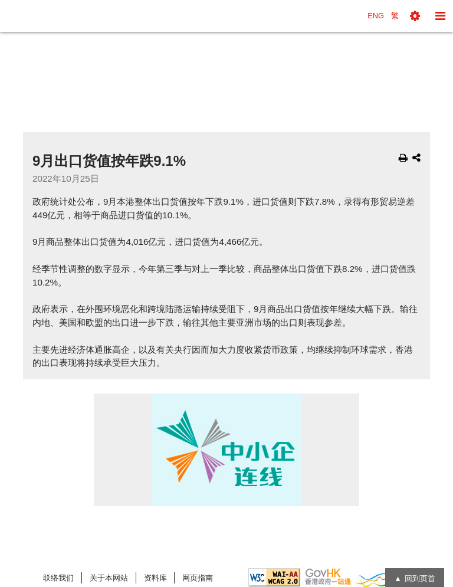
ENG (375, 15)
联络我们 (58, 577)
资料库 (155, 577)
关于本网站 (109, 577)
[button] (415, 16)
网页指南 (197, 577)
